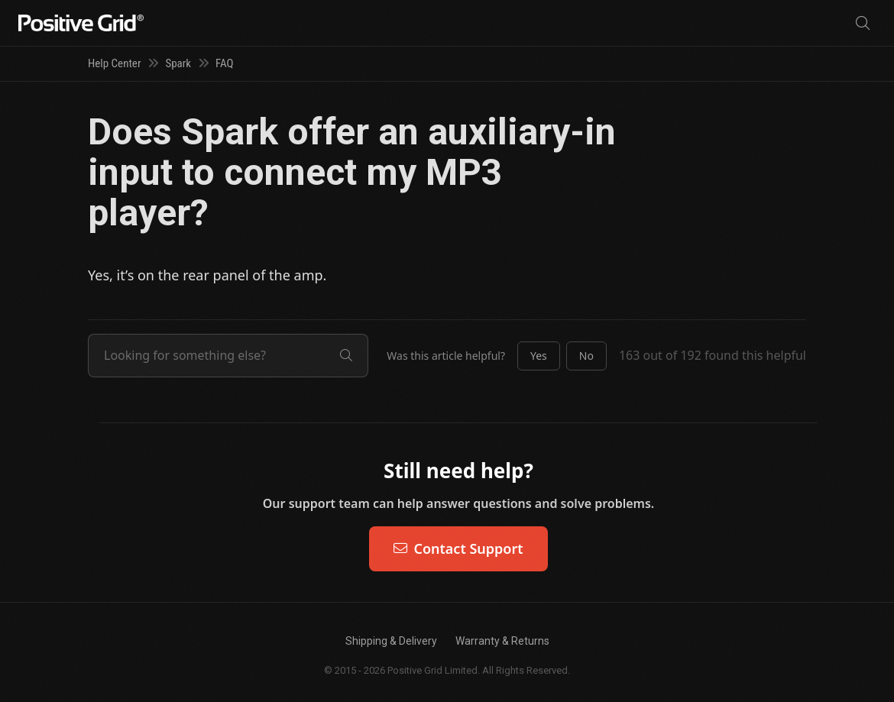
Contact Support (458, 548)
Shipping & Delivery (391, 641)
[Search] (863, 23)
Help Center (114, 63)
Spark (178, 63)
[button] (538, 355)
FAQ (224, 63)
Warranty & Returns (502, 641)
